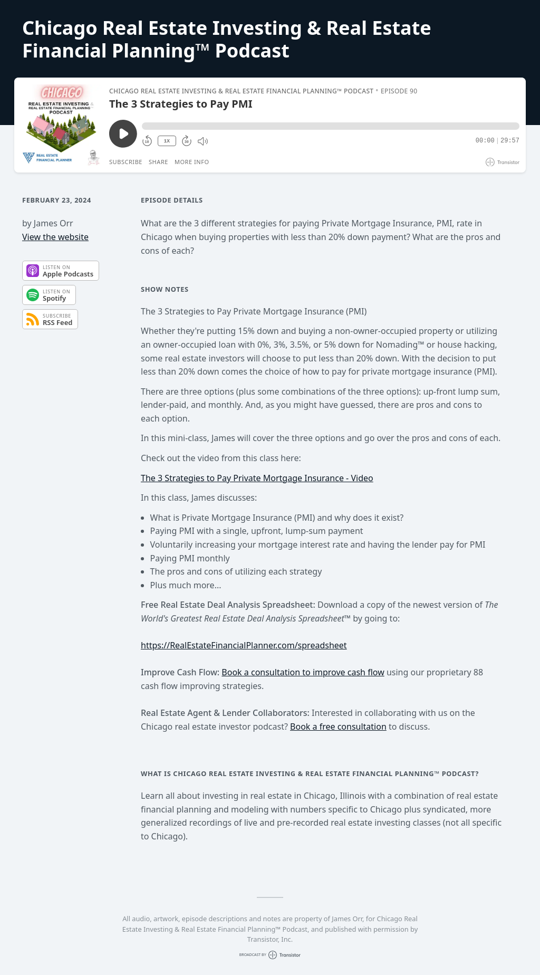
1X (166, 141)
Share (158, 162)
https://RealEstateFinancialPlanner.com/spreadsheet (244, 645)
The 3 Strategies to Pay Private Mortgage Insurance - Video (257, 478)
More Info (192, 162)
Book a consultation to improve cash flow (302, 672)
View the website (55, 237)
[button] (330, 126)
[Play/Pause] (61, 125)
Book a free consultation (338, 726)
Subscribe (125, 162)
